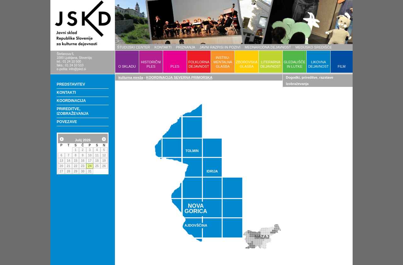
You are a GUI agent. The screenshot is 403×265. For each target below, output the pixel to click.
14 (68, 160)
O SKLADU (127, 66)
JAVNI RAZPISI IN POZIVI (220, 47)
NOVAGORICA (195, 208)
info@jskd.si (77, 69)
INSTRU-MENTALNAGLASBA (222, 62)
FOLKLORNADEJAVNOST (198, 64)
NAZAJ (262, 236)
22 (75, 166)
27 (61, 171)
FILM (341, 66)
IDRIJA (212, 171)
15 (75, 160)
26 (104, 166)
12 (104, 155)
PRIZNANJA (185, 47)
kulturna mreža (130, 77)
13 (61, 160)
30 (82, 171)
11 (97, 155)
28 (68, 171)
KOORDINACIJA (71, 101)
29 (75, 171)
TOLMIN (192, 151)
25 (97, 166)
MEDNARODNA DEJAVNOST (268, 47)
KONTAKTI (163, 47)
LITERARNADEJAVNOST (270, 64)
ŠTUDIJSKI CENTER (133, 47)
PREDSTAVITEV (71, 84)
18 (97, 160)
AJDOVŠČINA (195, 225)
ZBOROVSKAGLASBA (246, 64)
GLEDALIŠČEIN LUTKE (294, 64)
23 (82, 166)
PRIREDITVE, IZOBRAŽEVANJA (72, 111)
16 (82, 160)
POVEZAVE (67, 122)
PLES (174, 66)
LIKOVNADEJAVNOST (318, 64)
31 (90, 171)
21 (68, 166)
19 (104, 160)
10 (90, 155)
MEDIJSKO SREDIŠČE (313, 47)
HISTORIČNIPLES (151, 64)
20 (61, 166)
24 (90, 166)
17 (90, 160)
